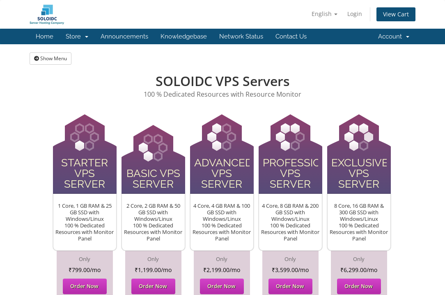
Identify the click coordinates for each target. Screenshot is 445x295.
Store (77, 36)
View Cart (396, 14)
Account (393, 36)
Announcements (124, 36)
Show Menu (50, 58)
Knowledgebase (184, 36)
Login (354, 14)
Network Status (241, 36)
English (324, 14)
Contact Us (291, 36)
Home (44, 36)
